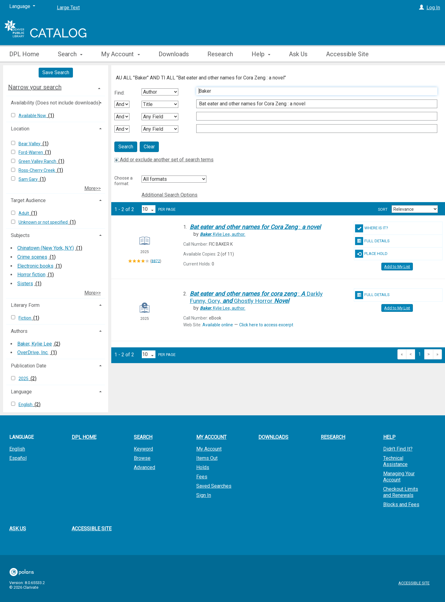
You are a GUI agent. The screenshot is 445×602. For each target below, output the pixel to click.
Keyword (143, 449)
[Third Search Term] (313, 116)
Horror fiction (31, 275)
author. (222, 234)
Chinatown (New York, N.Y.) (45, 248)
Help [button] (261, 54)
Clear (149, 147)
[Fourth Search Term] (313, 128)
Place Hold (371, 254)
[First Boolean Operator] (121, 104)
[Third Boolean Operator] (121, 129)
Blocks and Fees (401, 504)
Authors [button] (19, 331)
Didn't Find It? (398, 449)
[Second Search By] (160, 104)
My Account (209, 449)
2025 (24, 378)
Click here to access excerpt (266, 324)
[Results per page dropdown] (148, 209)
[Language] (22, 6)
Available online (217, 324)
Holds (202, 467)
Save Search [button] (55, 72)
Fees (201, 477)
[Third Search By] (160, 116)
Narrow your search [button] (34, 87)
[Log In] (421, 8)
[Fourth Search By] (160, 129)
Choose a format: (123, 181)
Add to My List (397, 266)
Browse (142, 458)
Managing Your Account (399, 477)
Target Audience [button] (28, 200)
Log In (433, 8)
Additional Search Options (169, 195)
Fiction (25, 318)
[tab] (55, 87)
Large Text (68, 8)
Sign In (203, 495)
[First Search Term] (313, 91)
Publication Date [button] (28, 366)
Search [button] (70, 54)
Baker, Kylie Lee (34, 344)
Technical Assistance (395, 461)
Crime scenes (32, 257)
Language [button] (21, 392)
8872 (155, 261)
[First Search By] (160, 91)
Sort (383, 209)
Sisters (25, 283)
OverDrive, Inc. (33, 352)
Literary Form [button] (25, 305)
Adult (24, 213)
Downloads (174, 54)
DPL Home (24, 54)
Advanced (144, 467)
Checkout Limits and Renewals (400, 492)
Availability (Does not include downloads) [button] (55, 103)
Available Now (33, 115)
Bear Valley (30, 143)
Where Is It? (371, 228)
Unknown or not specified (44, 222)
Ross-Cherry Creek (37, 170)
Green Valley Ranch (38, 161)
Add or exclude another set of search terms (164, 160)
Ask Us (298, 54)
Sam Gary (29, 179)
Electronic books (35, 266)
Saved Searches (213, 486)
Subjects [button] (20, 235)
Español (18, 458)
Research (220, 54)
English (26, 404)
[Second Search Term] (313, 103)
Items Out (207, 458)
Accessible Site (347, 54)
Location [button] (20, 129)
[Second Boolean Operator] (121, 116)
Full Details (372, 241)
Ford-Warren (31, 152)
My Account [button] (120, 54)
